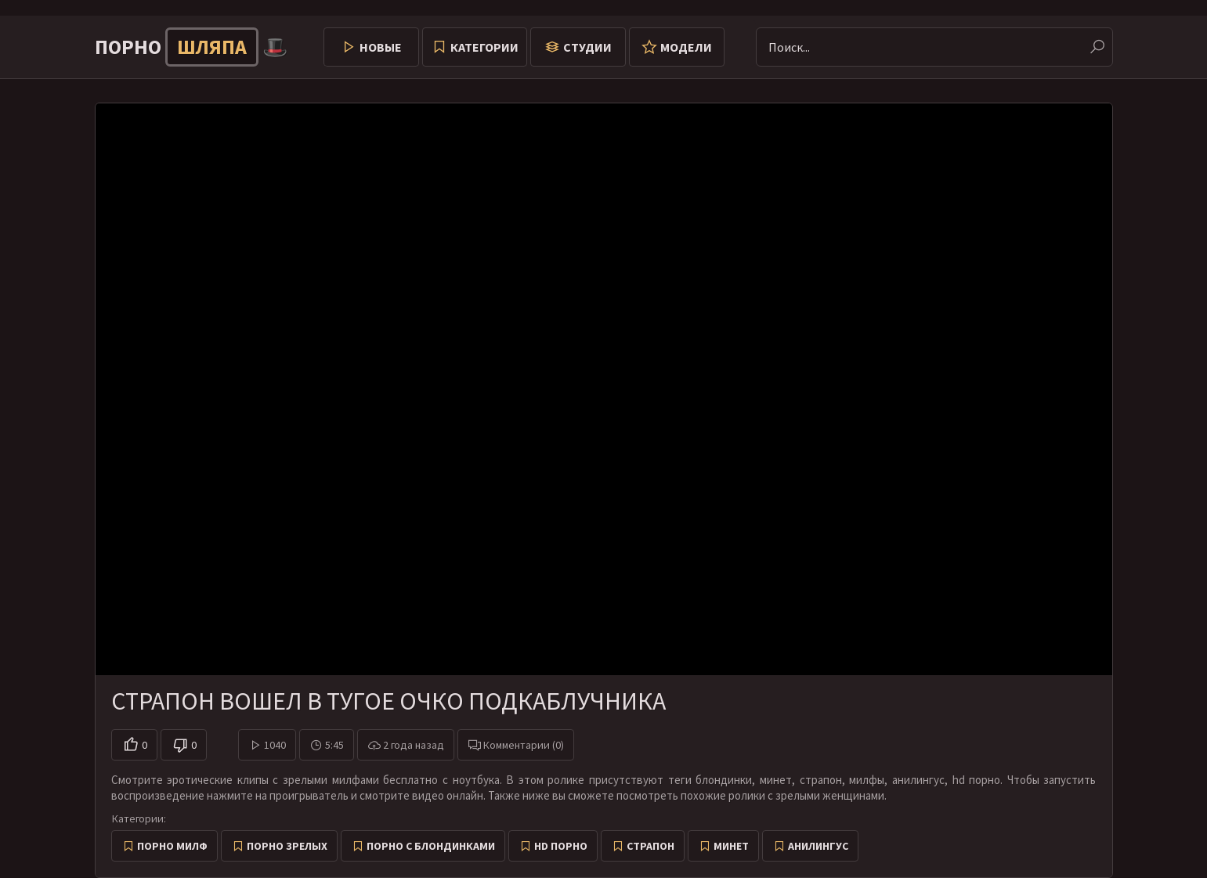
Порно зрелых (287, 846)
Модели (686, 47)
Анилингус (818, 846)
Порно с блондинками (431, 846)
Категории (484, 47)
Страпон (650, 846)
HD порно (560, 846)
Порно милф (172, 846)
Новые (381, 47)
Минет (731, 846)
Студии (587, 47)
